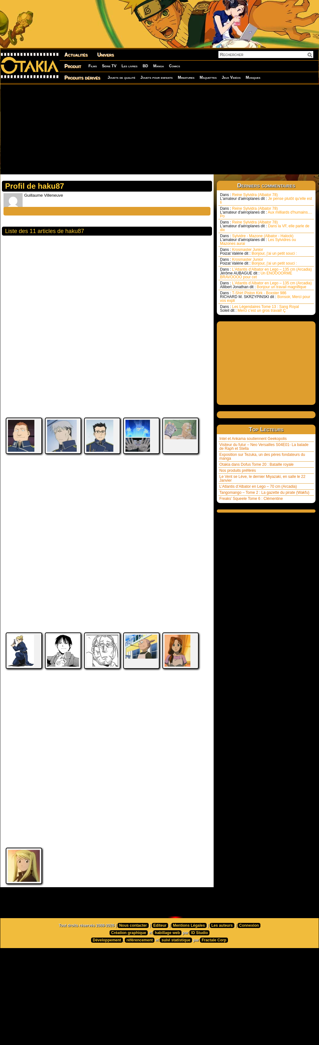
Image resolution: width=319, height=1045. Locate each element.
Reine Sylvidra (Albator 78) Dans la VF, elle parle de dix (264, 226)
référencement (139, 969)
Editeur (160, 954)
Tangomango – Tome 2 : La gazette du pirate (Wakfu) (264, 492)
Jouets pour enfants (156, 77)
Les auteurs (222, 954)
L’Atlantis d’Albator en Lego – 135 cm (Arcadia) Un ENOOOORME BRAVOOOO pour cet (266, 273)
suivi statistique (175, 969)
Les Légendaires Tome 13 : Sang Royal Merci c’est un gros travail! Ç (259, 308)
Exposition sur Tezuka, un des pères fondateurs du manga (262, 456)
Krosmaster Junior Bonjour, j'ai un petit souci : (258, 251)
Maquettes (208, 77)
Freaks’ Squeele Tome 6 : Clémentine (251, 498)
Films (93, 66)
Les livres (130, 66)
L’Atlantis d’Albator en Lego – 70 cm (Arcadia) (258, 486)
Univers (105, 54)
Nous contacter (133, 954)
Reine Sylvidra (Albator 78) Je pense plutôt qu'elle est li (266, 199)
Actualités (76, 54)
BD (145, 66)
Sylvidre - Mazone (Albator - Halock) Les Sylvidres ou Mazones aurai (258, 240)
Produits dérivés (82, 77)
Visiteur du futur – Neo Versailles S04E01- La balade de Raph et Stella (263, 446)
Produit (72, 66)
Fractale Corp (214, 969)
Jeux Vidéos (231, 77)
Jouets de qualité (121, 77)
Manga (158, 66)
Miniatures (186, 77)
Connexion (249, 954)
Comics (174, 66)
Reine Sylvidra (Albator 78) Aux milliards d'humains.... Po (266, 212)
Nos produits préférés (237, 470)
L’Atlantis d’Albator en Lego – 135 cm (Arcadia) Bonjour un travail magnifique (266, 285)
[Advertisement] (113, 129)
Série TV (109, 66)
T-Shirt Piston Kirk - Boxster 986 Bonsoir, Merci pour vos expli (265, 297)
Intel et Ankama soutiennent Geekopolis (253, 438)
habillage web (167, 961)
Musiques (253, 77)
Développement (107, 969)
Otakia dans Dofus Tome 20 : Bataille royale (256, 464)
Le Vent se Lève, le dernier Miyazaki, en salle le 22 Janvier (262, 478)
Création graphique (128, 961)
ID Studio (199, 961)
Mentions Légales (189, 954)
